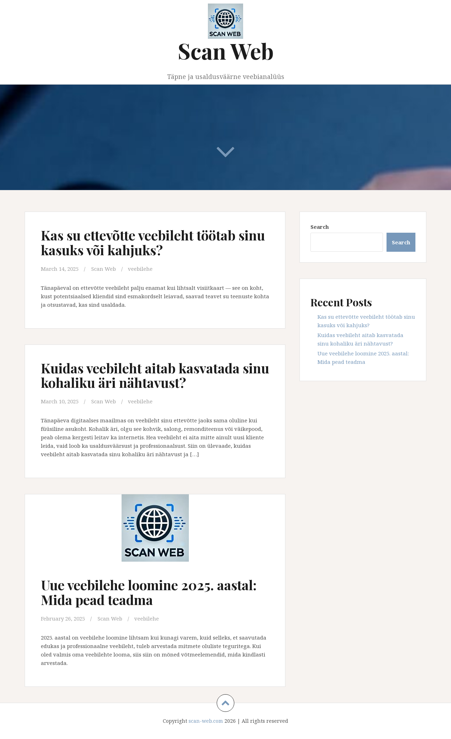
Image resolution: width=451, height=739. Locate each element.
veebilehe (140, 268)
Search (319, 226)
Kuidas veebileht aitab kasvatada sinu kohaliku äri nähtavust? (155, 375)
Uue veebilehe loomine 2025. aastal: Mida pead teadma (149, 592)
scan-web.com (206, 720)
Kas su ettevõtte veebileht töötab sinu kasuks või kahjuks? (153, 242)
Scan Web (226, 50)
